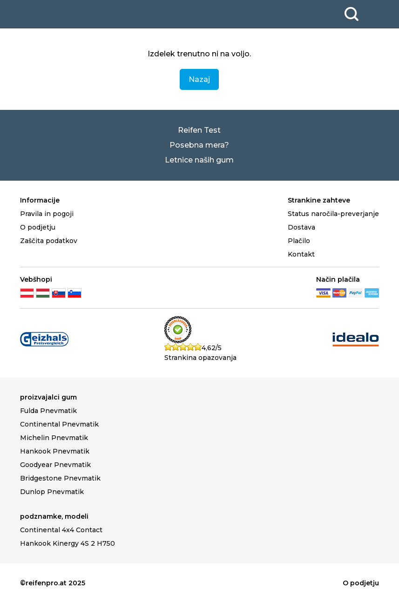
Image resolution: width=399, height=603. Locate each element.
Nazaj (199, 79)
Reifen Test (199, 130)
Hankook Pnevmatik (54, 451)
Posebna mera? (199, 145)
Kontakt (301, 254)
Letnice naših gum (199, 160)
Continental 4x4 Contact (61, 530)
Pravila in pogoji (47, 214)
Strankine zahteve (319, 200)
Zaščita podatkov (48, 241)
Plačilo (299, 241)
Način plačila (338, 279)
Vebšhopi (36, 279)
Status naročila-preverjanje (333, 214)
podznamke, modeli (54, 516)
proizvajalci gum (48, 397)
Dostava (301, 227)
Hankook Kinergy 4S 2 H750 (67, 543)
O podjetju (37, 227)
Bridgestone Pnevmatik (60, 478)
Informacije (40, 200)
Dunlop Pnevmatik (52, 492)
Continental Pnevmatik (59, 424)
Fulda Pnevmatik (48, 411)
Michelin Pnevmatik (54, 438)
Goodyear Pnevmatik (55, 465)
